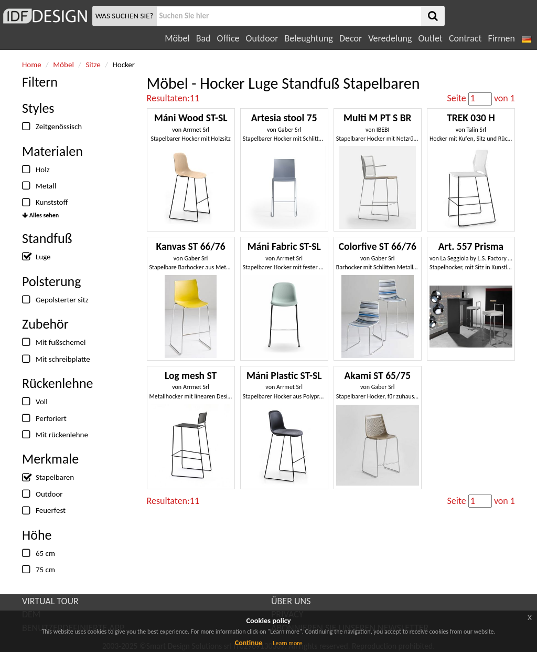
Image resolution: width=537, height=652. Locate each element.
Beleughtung (308, 38)
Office (228, 38)
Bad (203, 38)
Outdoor (262, 38)
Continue (249, 642)
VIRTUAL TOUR (50, 601)
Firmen (501, 38)
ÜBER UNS (290, 601)
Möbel (177, 38)
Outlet (430, 38)
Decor (350, 38)
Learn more (287, 643)
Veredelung (390, 38)
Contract (465, 38)
